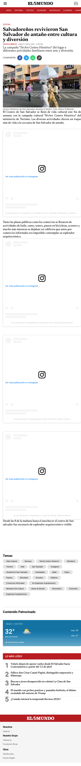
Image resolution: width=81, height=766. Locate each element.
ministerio (71, 561)
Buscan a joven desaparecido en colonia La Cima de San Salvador (40, 683)
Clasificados (8, 754)
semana (28, 561)
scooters (39, 578)
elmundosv (57, 589)
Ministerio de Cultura (15, 589)
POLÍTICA (30, 10)
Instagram (55, 567)
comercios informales (15, 583)
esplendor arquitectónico (16, 594)
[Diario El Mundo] (40, 5)
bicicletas (24, 578)
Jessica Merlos (10, 44)
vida (22, 567)
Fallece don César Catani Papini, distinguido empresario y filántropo (42, 674)
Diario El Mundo (38, 589)
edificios (54, 578)
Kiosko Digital (9, 758)
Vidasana (7, 740)
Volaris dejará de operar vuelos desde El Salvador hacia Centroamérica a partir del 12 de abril (40, 665)
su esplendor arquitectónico (43, 583)
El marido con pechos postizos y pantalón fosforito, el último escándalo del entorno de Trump (43, 692)
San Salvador (37, 567)
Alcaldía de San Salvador (17, 572)
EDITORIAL (19, 10)
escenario (73, 589)
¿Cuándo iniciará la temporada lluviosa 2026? (36, 699)
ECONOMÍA (41, 10)
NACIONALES (54, 10)
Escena (6, 24)
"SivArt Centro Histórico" (49, 561)
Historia (6, 731)
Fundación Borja (10, 744)
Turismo (9, 567)
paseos (9, 578)
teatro (66, 572)
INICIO (8, 10)
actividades (40, 572)
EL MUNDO (67, 10)
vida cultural (11, 561)
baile (54, 572)
